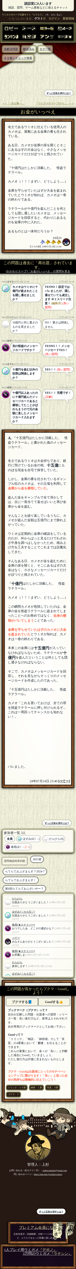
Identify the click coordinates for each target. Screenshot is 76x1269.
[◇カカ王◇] (27, 911)
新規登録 (68, 18)
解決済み (28, 49)
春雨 (9, 340)
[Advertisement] (20, 76)
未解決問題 (11, 49)
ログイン (54, 18)
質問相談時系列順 (14, 860)
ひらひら (11, 317)
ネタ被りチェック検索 (18, 58)
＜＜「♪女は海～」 (13, 103)
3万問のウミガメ (47, 1254)
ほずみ (10, 281)
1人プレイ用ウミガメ (30, 1250)
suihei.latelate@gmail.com (55, 1170)
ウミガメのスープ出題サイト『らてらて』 (23, 14)
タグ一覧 (45, 49)
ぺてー (57, 237)
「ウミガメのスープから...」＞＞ (54, 103)
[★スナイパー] (26, 924)
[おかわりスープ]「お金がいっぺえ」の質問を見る (38, 271)
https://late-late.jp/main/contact (48, 1174)
